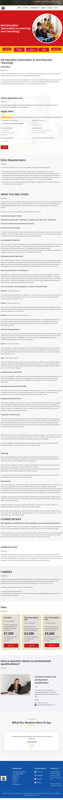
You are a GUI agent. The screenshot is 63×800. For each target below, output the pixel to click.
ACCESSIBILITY (38, 1)
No (34, 144)
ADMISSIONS (45, 1)
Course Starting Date (7, 140)
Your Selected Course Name (9, 122)
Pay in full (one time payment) (41, 132)
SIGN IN (59, 3)
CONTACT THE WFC (55, 1)
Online (35, 125)
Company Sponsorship (8, 134)
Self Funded (5, 132)
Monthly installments (39, 134)
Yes (34, 142)
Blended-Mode (37, 127)
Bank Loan (5, 136)
